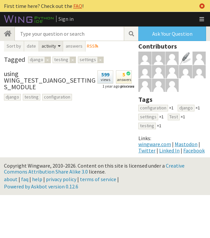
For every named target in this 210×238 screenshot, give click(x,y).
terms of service (98, 179)
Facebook (194, 150)
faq (24, 179)
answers (74, 46)
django (12, 97)
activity (49, 46)
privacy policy (61, 179)
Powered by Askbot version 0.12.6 (41, 186)
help (37, 179)
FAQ (77, 6)
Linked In (169, 150)
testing (31, 97)
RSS (91, 46)
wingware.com (154, 144)
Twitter (147, 150)
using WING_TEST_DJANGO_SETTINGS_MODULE (49, 80)
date (31, 46)
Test (173, 117)
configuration (57, 97)
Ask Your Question (172, 33)
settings (148, 117)
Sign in (66, 19)
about (11, 179)
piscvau (127, 86)
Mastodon (186, 144)
